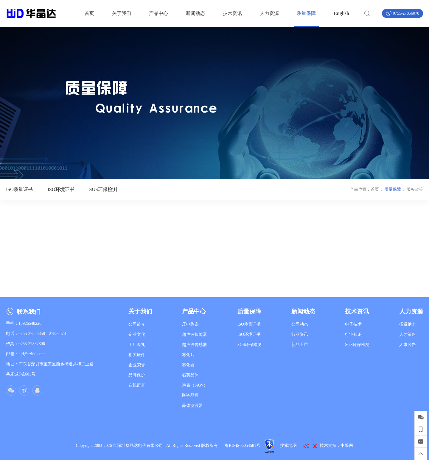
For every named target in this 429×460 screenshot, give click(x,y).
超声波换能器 (194, 334)
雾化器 (188, 365)
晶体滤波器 (192, 405)
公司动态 (299, 324)
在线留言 (136, 385)
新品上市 (299, 344)
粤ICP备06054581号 (242, 445)
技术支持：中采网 (336, 445)
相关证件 (136, 355)
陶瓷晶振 (190, 395)
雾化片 (188, 355)
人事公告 (407, 344)
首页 (375, 189)
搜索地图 (288, 445)
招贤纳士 (407, 324)
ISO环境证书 (249, 334)
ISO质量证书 (249, 324)
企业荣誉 (136, 365)
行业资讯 (299, 334)
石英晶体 (190, 375)
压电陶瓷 (190, 324)
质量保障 (392, 189)
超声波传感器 (194, 344)
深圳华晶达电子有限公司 (141, 445)
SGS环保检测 (249, 344)
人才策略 (407, 334)
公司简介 (136, 324)
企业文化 (136, 334)
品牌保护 (136, 375)
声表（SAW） (195, 385)
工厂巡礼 (136, 344)
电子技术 (353, 324)
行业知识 (353, 334)
